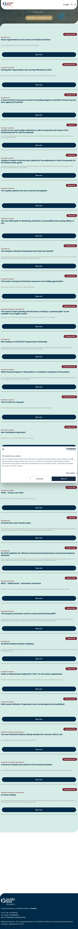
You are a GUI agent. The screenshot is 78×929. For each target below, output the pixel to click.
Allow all (64, 479)
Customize (36, 479)
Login (66, 5)
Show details (70, 473)
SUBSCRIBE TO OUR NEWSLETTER (39, 18)
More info (39, 55)
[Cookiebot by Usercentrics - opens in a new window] (67, 449)
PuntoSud (33, 908)
